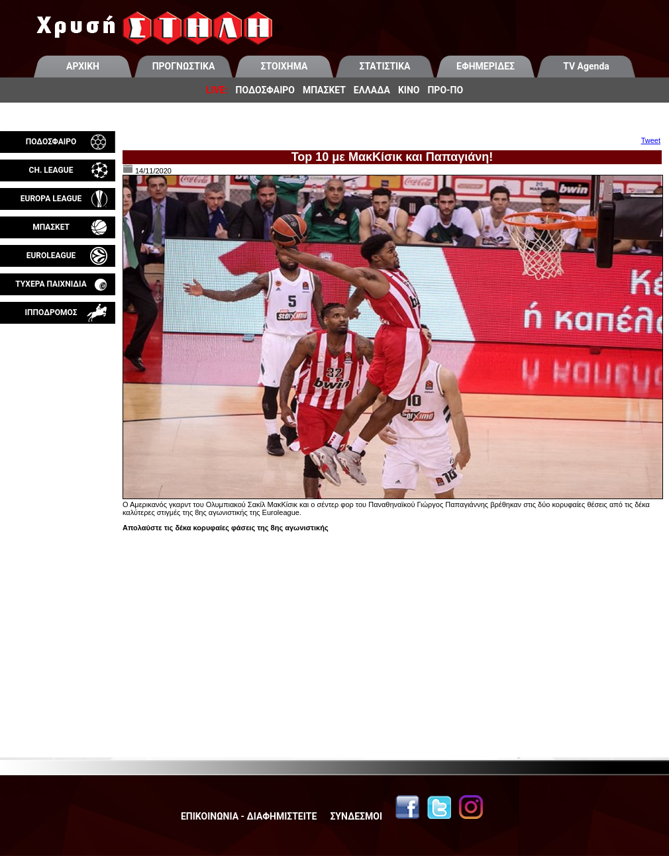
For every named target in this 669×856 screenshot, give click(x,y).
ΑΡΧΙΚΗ (82, 66)
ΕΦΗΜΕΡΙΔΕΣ (485, 66)
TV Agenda (586, 66)
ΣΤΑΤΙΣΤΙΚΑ (384, 66)
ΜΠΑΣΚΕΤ (324, 90)
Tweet (650, 140)
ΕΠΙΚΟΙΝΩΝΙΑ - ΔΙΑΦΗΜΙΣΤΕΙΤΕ (249, 816)
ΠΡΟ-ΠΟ (445, 90)
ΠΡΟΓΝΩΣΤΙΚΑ (183, 66)
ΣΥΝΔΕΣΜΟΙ (356, 816)
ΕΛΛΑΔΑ (372, 90)
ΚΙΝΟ (409, 90)
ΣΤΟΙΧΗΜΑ (284, 66)
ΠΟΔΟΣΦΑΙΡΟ (265, 90)
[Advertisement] (57, 479)
